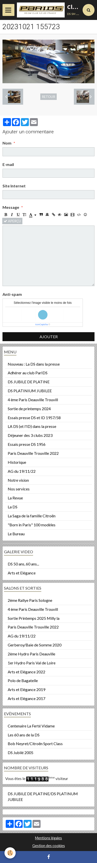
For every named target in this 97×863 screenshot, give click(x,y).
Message (10, 207)
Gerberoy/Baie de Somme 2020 (34, 644)
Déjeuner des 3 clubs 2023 (30, 435)
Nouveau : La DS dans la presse (34, 364)
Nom (6, 143)
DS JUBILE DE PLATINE (28, 381)
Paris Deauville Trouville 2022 (33, 453)
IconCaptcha (41, 324)
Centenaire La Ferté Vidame (31, 725)
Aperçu (12, 221)
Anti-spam (12, 294)
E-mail (8, 164)
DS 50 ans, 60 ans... (23, 563)
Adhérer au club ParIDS (28, 372)
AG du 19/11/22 (22, 471)
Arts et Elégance (22, 572)
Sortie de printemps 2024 (29, 408)
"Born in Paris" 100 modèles (31, 524)
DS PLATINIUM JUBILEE (30, 390)
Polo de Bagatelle (23, 680)
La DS (12, 506)
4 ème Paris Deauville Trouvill (33, 399)
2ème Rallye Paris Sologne (30, 600)
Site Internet (14, 185)
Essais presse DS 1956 (27, 444)
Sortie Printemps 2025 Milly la (33, 618)
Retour (48, 97)
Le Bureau (16, 533)
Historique (17, 462)
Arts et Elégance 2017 (26, 698)
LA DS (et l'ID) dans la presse (32, 426)
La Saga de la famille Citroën (31, 515)
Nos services (19, 488)
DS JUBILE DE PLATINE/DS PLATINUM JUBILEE (43, 796)
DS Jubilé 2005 (20, 752)
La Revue (15, 497)
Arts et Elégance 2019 (26, 689)
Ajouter (49, 336)
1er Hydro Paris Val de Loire (31, 662)
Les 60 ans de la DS (24, 734)
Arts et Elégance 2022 (26, 671)
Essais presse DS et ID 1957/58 (34, 417)
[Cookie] (10, 853)
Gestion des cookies (48, 846)
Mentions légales (48, 838)
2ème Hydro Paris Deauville (31, 653)
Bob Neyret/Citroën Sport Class (35, 743)
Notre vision (18, 480)
